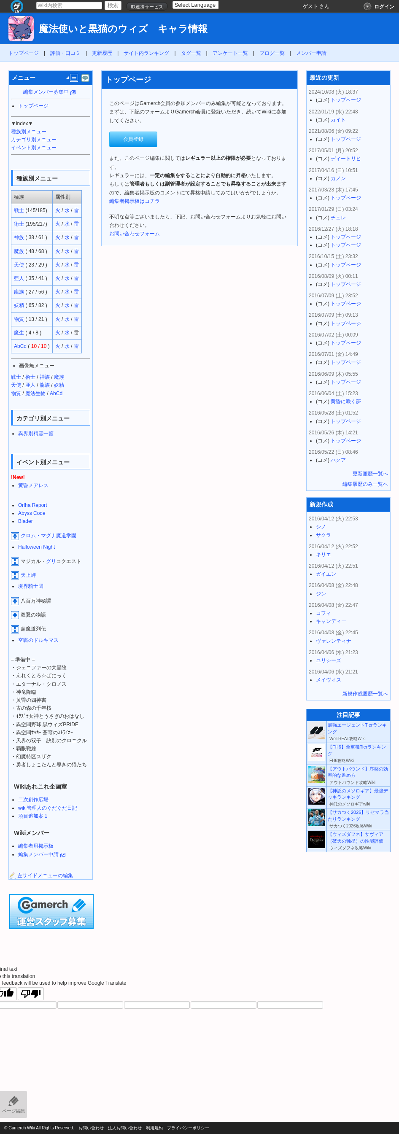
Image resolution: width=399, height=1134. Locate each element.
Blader (25, 521)
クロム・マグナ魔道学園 (48, 536)
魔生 (19, 333)
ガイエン (326, 574)
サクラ (323, 535)
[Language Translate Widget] (203, 5)
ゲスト (310, 6)
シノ (321, 527)
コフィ (323, 613)
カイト (338, 120)
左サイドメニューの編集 (41, 875)
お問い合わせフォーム (134, 234)
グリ (51, 561)
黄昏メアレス (33, 485)
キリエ (323, 555)
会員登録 (133, 139)
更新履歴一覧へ (370, 474)
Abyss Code (32, 513)
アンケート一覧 (230, 53)
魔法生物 (35, 393)
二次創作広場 (33, 800)
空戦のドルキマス (38, 640)
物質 (19, 319)
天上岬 (28, 575)
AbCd (20, 346)
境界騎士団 (30, 586)
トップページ (23, 53)
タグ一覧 (191, 53)
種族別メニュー (28, 132)
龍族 (19, 292)
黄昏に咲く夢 (346, 401)
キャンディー (331, 621)
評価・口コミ (65, 53)
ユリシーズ (328, 660)
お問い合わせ (91, 1128)
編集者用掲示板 (36, 846)
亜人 (19, 278)
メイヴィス (328, 680)
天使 (19, 265)
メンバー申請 (311, 53)
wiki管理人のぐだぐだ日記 (47, 808)
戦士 (19, 210)
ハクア (338, 460)
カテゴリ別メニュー (34, 140)
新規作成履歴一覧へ (365, 694)
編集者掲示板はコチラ (134, 201)
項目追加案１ (33, 816)
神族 (19, 237)
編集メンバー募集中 (46, 92)
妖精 (19, 305)
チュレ (338, 218)
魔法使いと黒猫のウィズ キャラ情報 (123, 29)
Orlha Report (32, 505)
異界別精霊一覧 (36, 433)
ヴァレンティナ (333, 641)
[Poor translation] (31, 993)
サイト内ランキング (146, 53)
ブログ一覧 (272, 53)
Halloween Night (36, 547)
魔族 (19, 251)
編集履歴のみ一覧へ (365, 484)
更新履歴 (102, 53)
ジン (321, 594)
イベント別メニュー (34, 148)
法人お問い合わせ (125, 1128)
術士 (19, 224)
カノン (338, 178)
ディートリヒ (346, 159)
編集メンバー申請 (38, 854)
